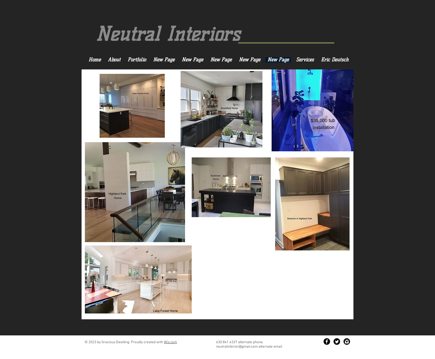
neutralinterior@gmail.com (237, 347)
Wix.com (170, 342)
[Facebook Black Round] (326, 341)
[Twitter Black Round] (336, 341)
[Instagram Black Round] (346, 341)
